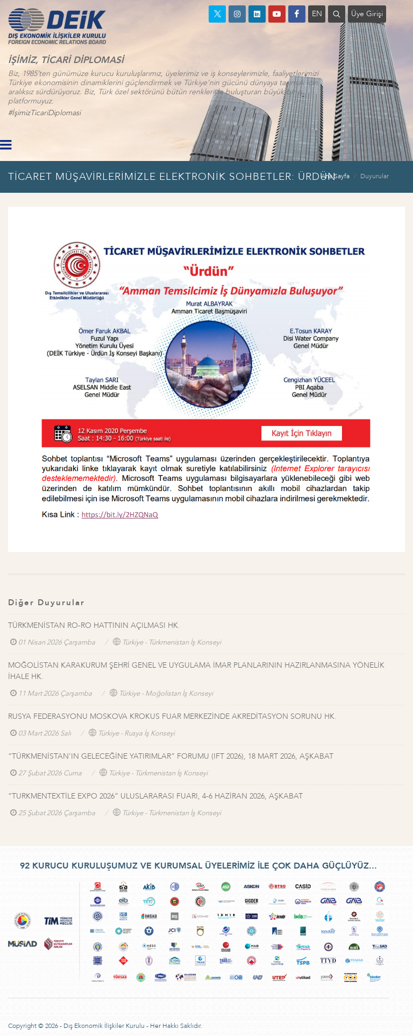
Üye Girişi (367, 14)
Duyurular (374, 176)
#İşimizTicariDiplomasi (44, 112)
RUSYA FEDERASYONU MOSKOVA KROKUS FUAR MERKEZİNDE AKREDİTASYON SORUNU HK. (172, 716)
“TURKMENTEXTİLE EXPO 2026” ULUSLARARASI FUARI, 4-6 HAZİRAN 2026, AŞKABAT (155, 796)
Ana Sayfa (335, 176)
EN (317, 14)
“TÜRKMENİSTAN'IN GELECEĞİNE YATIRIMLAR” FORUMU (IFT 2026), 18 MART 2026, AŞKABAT (170, 756)
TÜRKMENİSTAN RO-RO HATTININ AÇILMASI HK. (94, 625)
